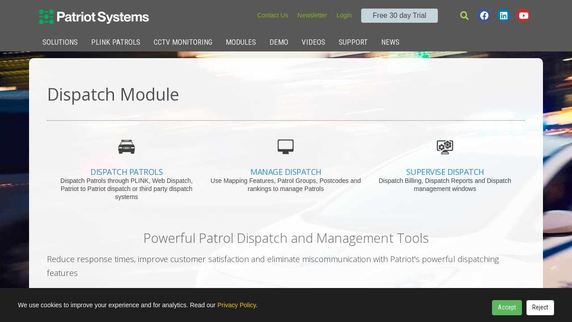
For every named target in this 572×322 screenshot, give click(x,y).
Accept (507, 307)
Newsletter (312, 15)
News (390, 42)
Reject (540, 307)
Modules (241, 42)
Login (344, 15)
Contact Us (272, 15)
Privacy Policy (236, 305)
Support (353, 42)
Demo (278, 42)
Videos (313, 42)
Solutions (60, 42)
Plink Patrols (115, 42)
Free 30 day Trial (399, 15)
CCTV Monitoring (183, 42)
